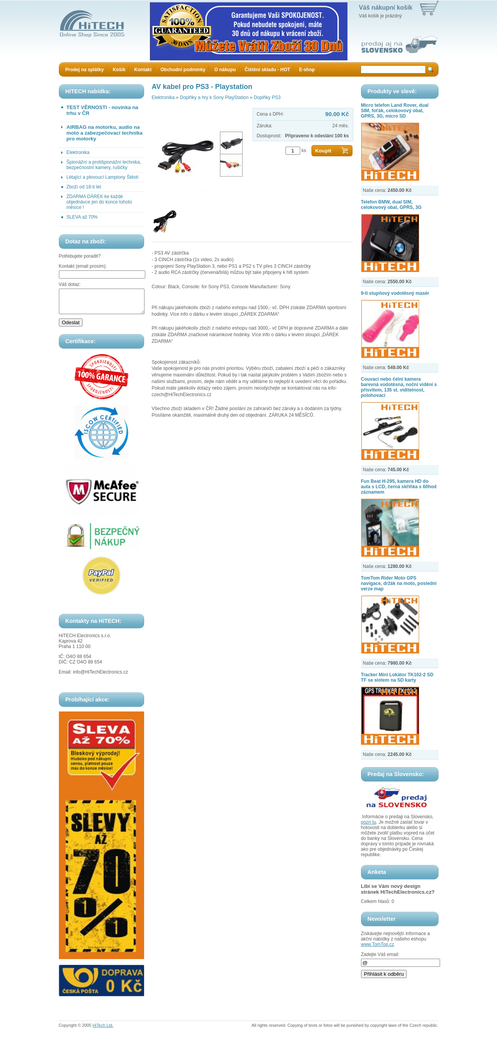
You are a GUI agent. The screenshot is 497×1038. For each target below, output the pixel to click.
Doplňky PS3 (267, 97)
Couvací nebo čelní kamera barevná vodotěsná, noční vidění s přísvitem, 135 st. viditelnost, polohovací (399, 387)
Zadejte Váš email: (380, 954)
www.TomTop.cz (377, 944)
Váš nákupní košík (386, 7)
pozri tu (368, 822)
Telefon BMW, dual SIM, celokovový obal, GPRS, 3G (391, 204)
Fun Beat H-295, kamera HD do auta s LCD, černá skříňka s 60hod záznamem (399, 487)
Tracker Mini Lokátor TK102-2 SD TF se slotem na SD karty (397, 677)
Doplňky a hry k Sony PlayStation (214, 97)
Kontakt (143, 69)
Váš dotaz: (70, 284)
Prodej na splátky (84, 69)
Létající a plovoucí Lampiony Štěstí (103, 177)
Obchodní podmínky (182, 69)
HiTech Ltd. (103, 1030)
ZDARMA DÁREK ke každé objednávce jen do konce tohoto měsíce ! (99, 202)
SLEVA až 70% (82, 217)
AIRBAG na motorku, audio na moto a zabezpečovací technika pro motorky (105, 133)
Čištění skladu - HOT (267, 69)
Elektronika (78, 152)
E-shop (307, 69)
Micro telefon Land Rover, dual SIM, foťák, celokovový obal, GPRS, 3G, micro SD (395, 111)
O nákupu (225, 69)
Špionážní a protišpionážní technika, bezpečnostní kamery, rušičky (104, 164)
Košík (119, 69)
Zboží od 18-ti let (84, 187)
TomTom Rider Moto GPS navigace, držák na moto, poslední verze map (399, 583)
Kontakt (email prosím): (83, 266)
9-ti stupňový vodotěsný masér (395, 293)
